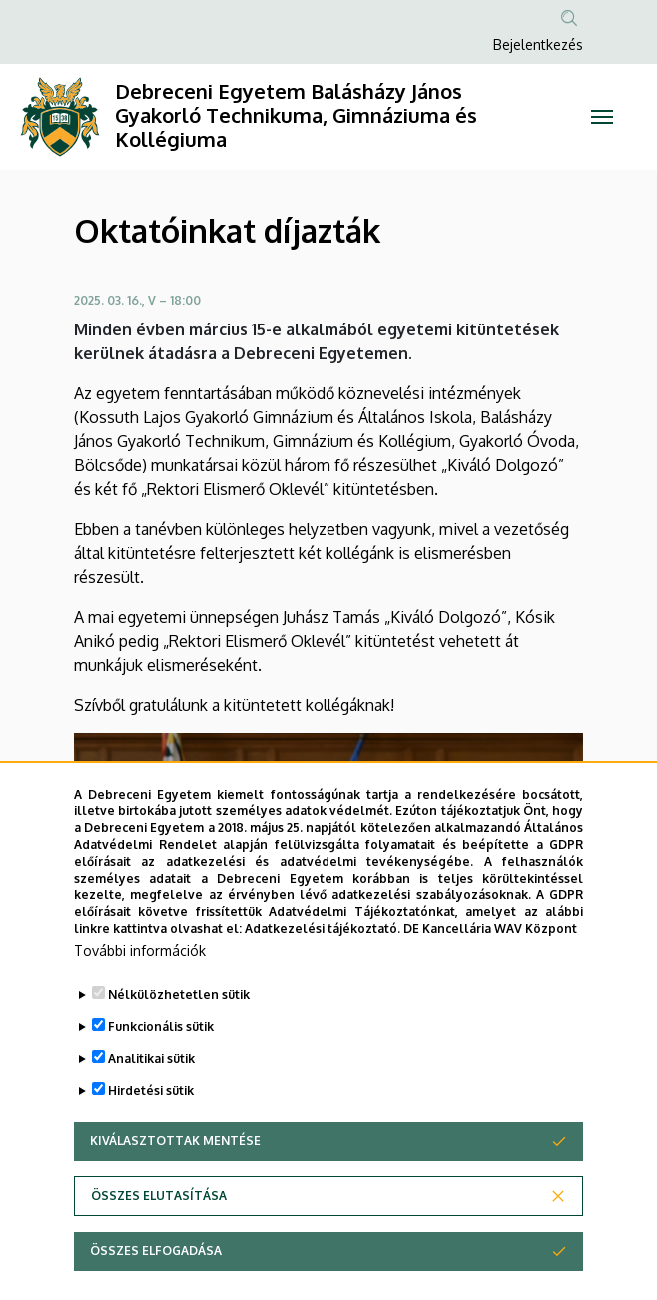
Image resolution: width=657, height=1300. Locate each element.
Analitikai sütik (151, 1101)
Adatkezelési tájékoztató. (322, 971)
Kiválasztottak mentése (175, 1183)
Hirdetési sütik (151, 1133)
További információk (140, 992)
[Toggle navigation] (602, 117)
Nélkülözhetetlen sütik (179, 1037)
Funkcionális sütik (161, 1069)
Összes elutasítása (159, 1238)
